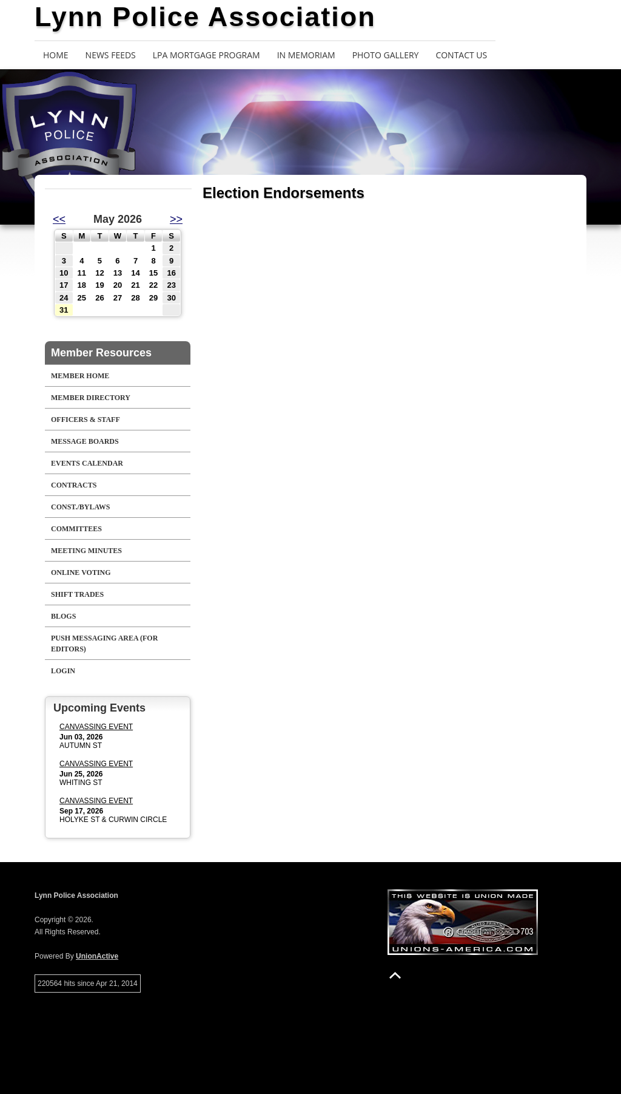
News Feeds (111, 55)
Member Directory (90, 397)
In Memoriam (306, 55)
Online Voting (81, 572)
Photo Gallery (385, 55)
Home (56, 55)
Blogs (63, 616)
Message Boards (85, 441)
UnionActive (97, 956)
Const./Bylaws (80, 507)
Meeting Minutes (86, 550)
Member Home (80, 376)
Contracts (73, 485)
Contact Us (461, 55)
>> (176, 219)
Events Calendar (87, 463)
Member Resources (101, 353)
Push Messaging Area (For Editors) (104, 643)
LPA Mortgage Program (206, 55)
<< (59, 219)
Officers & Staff (85, 419)
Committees (76, 529)
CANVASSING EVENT (96, 726)
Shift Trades (77, 594)
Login (63, 671)
